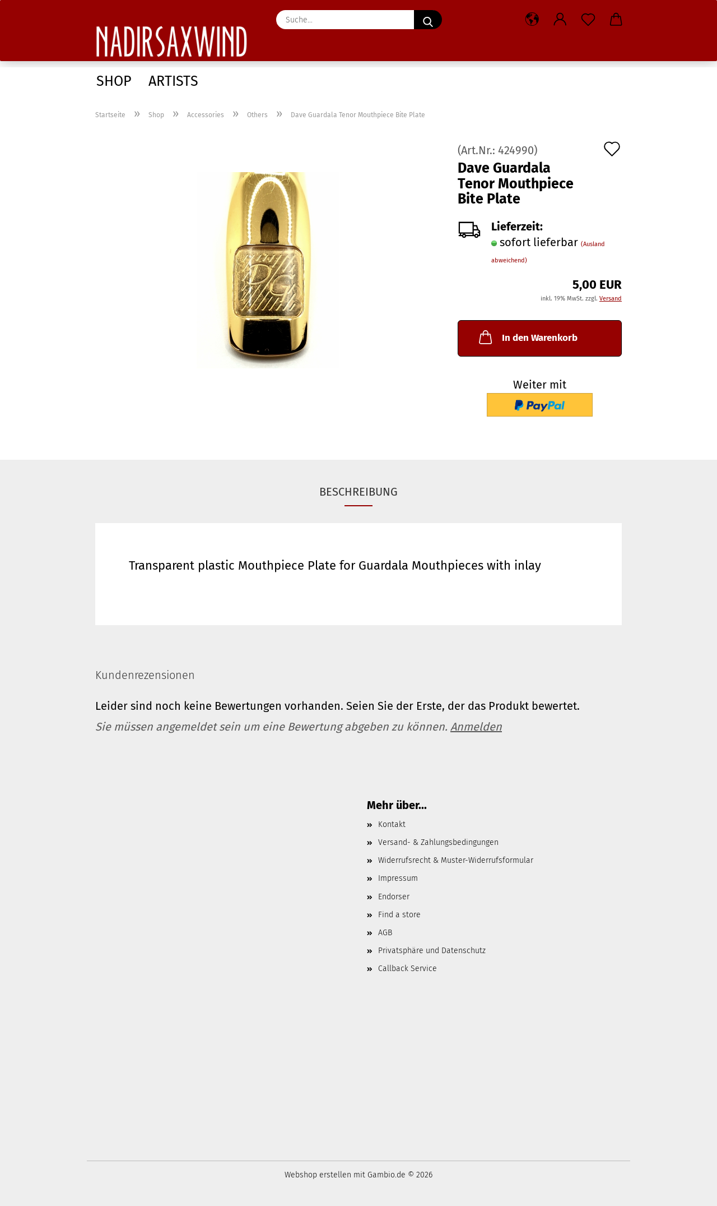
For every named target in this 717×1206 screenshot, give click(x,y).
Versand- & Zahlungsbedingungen (438, 842)
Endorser (393, 897)
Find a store (399, 914)
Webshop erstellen (318, 1175)
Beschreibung (358, 491)
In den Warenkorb (527, 337)
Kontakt (392, 824)
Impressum (398, 878)
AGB (385, 932)
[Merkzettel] (588, 19)
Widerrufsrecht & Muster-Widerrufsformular (455, 860)
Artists (173, 81)
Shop (114, 81)
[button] (532, 19)
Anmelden (476, 726)
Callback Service (407, 968)
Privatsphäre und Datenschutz (432, 950)
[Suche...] (428, 19)
